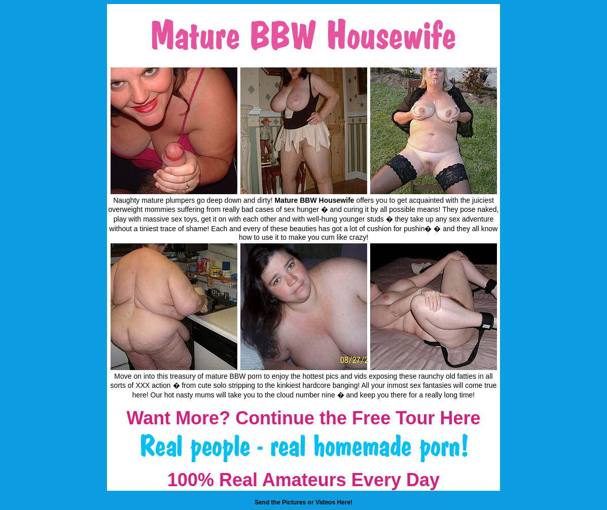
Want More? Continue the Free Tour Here (303, 418)
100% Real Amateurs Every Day (303, 479)
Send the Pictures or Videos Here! (303, 502)
